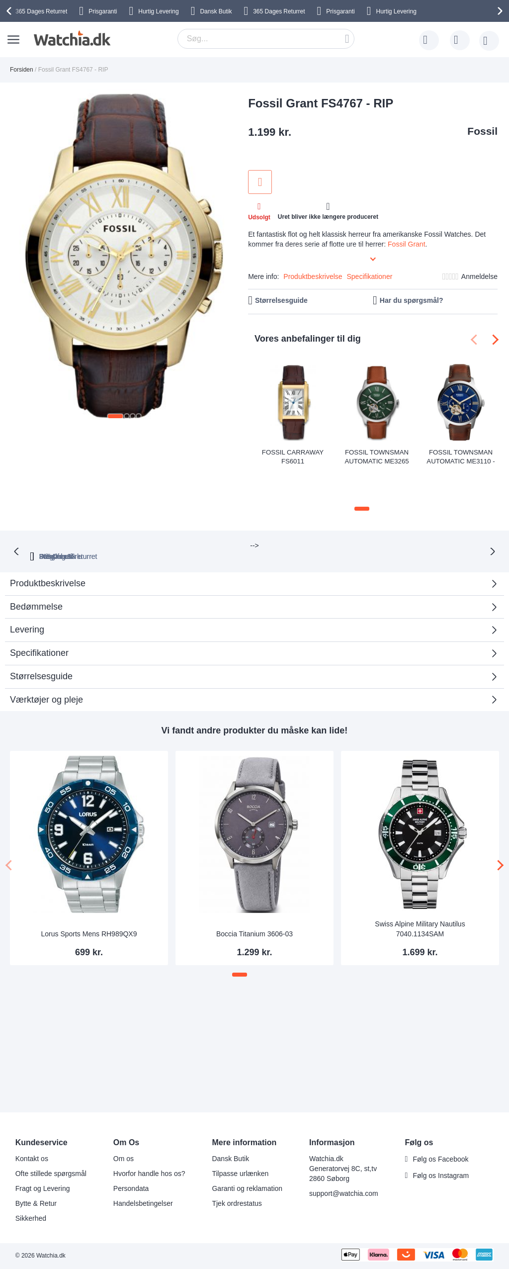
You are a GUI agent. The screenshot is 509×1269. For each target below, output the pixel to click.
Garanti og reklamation (247, 1188)
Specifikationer (370, 276)
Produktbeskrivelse (312, 276)
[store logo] (71, 38)
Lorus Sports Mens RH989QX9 (89, 892)
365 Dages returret (155, 514)
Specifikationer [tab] (39, 611)
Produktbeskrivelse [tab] (47, 541)
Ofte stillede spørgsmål (50, 1174)
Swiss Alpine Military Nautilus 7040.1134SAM (420, 887)
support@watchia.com (343, 1193)
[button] (115, 416)
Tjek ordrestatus (236, 1203)
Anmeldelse (479, 276)
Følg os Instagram (441, 1175)
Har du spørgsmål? (411, 300)
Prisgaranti (102, 11)
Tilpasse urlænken (240, 1174)
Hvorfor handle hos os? (149, 1174)
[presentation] (10, 10)
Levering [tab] (27, 587)
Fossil (482, 131)
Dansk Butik (216, 11)
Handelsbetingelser (143, 1203)
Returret (41, 11)
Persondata (131, 1188)
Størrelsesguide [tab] (41, 633)
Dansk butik (365, 514)
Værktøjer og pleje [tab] (46, 657)
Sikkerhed (30, 1218)
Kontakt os (31, 1159)
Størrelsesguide (281, 300)
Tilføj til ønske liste (260, 182)
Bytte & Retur (36, 1203)
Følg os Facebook (440, 1159)
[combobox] (265, 39)
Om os (123, 1159)
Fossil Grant (406, 244)
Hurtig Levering (158, 11)
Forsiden (21, 69)
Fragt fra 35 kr (297, 514)
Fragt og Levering (42, 1188)
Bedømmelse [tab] (36, 564)
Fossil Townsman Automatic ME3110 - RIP (461, 456)
